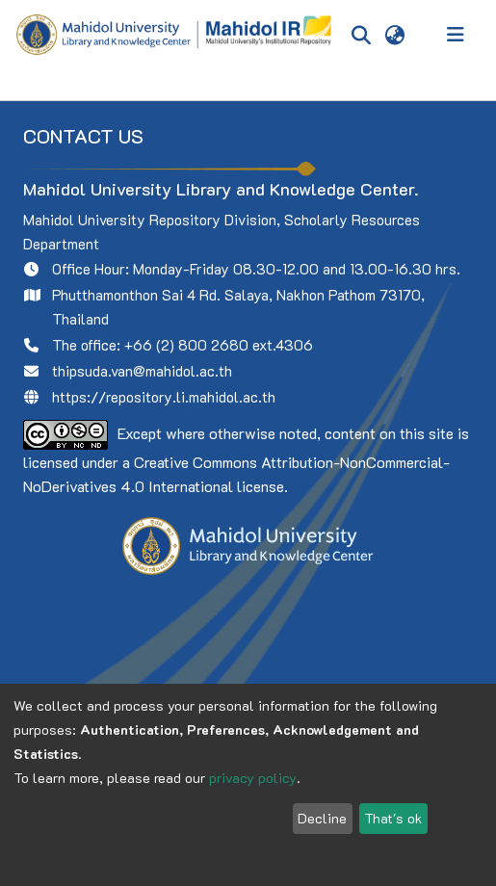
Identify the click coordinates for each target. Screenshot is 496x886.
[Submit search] (361, 34)
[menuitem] (394, 34)
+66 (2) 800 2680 (186, 344)
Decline (322, 818)
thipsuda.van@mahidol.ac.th (142, 370)
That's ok (393, 818)
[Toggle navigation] (456, 34)
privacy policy (253, 778)
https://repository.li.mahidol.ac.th (163, 396)
